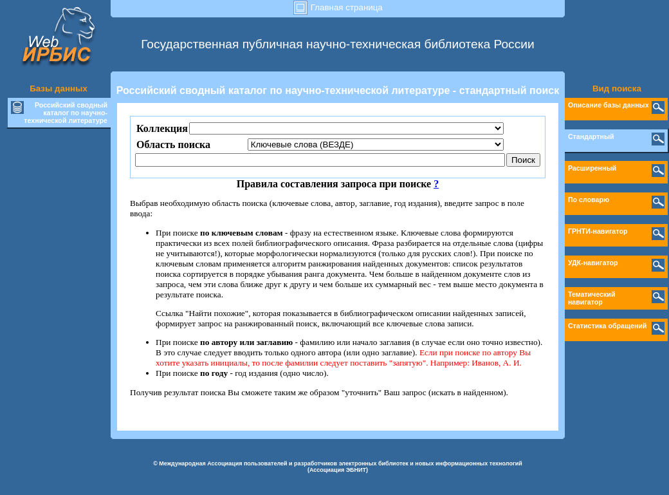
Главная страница (338, 7)
